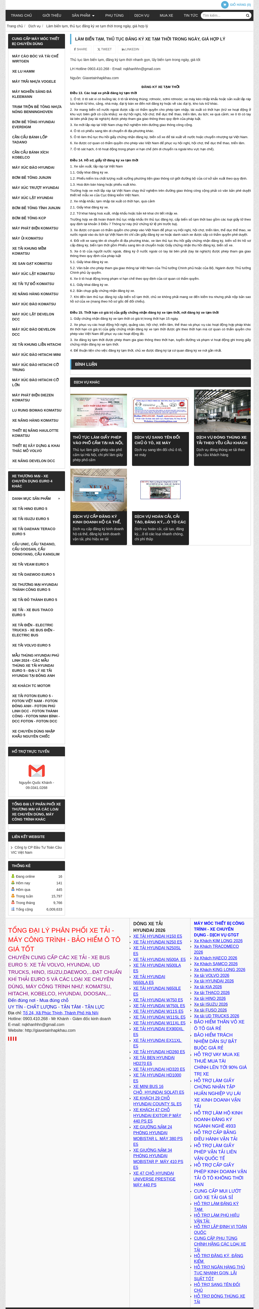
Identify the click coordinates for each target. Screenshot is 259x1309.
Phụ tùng (114, 15)
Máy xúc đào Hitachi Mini (36, 355)
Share (80, 49)
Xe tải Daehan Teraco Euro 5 (33, 531)
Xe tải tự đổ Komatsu (33, 284)
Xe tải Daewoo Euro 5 (33, 574)
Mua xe (166, 15)
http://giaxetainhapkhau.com (50, 1030)
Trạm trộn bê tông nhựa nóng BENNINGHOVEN (36, 109)
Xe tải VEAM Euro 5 (30, 564)
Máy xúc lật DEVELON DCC (33, 316)
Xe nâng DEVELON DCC (33, 461)
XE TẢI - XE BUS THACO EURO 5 (32, 612)
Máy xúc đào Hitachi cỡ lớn (35, 382)
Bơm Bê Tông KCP (29, 218)
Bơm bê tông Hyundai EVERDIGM (33, 124)
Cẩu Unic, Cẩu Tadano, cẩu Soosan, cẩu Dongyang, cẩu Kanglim (35, 549)
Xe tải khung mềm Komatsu (29, 250)
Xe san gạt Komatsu (32, 264)
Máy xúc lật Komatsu (33, 274)
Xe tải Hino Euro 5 (29, 509)
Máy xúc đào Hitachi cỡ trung (35, 367)
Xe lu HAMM (23, 71)
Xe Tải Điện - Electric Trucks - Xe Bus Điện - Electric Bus (33, 630)
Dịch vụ (141, 15)
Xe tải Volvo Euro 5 (31, 645)
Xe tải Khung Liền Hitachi (36, 344)
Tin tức (191, 15)
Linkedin (130, 49)
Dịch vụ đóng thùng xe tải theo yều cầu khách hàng (222, 442)
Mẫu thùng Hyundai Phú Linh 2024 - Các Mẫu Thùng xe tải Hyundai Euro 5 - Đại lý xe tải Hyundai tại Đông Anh (35, 665)
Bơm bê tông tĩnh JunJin (36, 208)
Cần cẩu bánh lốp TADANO (29, 139)
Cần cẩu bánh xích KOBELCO (30, 154)
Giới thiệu (51, 15)
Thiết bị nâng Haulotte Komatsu (35, 433)
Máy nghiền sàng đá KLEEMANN (32, 94)
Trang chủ (21, 15)
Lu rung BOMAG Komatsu (36, 410)
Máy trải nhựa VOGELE (34, 81)
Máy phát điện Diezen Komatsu (33, 397)
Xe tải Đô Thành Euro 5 (34, 600)
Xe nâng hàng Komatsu (35, 294)
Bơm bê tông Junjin (31, 178)
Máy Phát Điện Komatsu (35, 228)
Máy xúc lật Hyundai (32, 198)
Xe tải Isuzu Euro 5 (30, 519)
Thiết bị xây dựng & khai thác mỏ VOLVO (36, 448)
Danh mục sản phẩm (36, 499)
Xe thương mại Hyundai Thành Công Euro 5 (35, 587)
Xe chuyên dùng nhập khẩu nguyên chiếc (33, 733)
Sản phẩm (83, 15)
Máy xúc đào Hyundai (33, 167)
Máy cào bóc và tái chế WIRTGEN (35, 58)
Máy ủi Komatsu (27, 238)
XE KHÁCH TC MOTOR (31, 686)
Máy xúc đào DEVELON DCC (33, 331)
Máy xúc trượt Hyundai (35, 188)
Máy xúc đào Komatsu (34, 304)
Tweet (104, 49)
